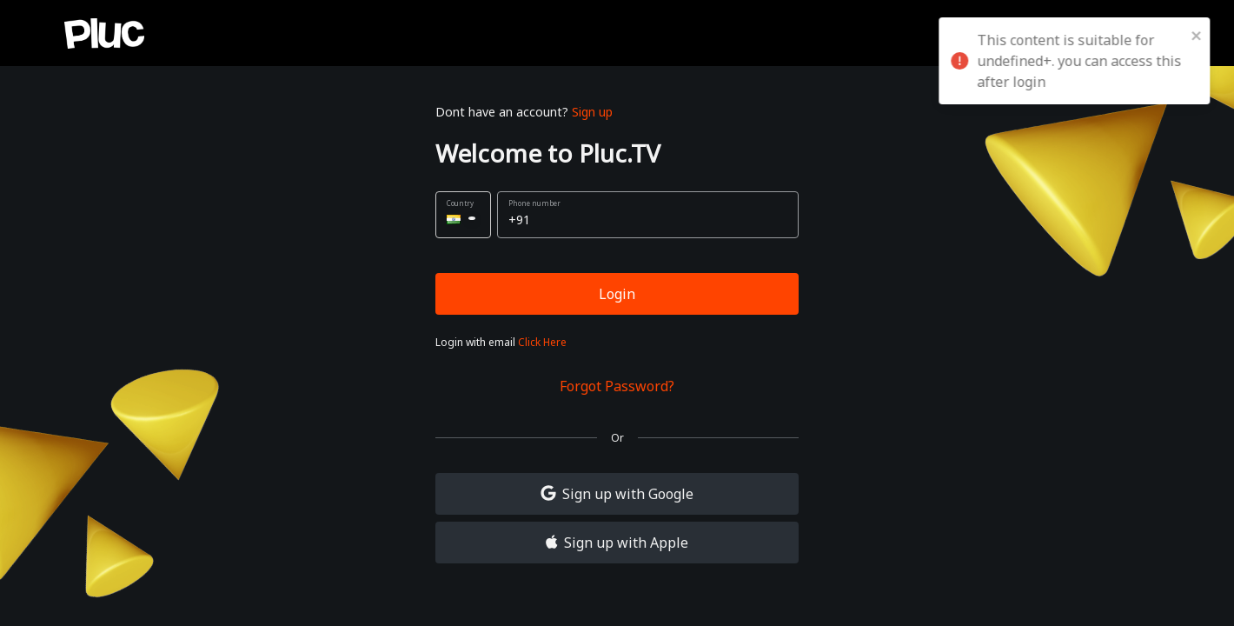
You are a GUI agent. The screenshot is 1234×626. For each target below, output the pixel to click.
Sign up (592, 111)
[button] (463, 214)
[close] (1204, 34)
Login (617, 293)
